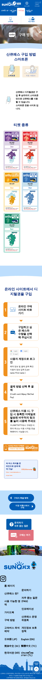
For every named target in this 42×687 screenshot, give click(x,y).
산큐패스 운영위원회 (29, 618)
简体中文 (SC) (12, 646)
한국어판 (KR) (12, 652)
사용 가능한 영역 (12, 602)
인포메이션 (27, 608)
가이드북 (9, 612)
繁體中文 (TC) (29, 646)
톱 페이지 (9, 585)
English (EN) (28, 639)
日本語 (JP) (10, 639)
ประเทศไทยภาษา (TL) (27, 654)
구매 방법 (9, 620)
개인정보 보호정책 (29, 629)
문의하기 (26, 590)
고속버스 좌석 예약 (12, 629)
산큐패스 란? (11, 593)
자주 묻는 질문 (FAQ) (29, 599)
